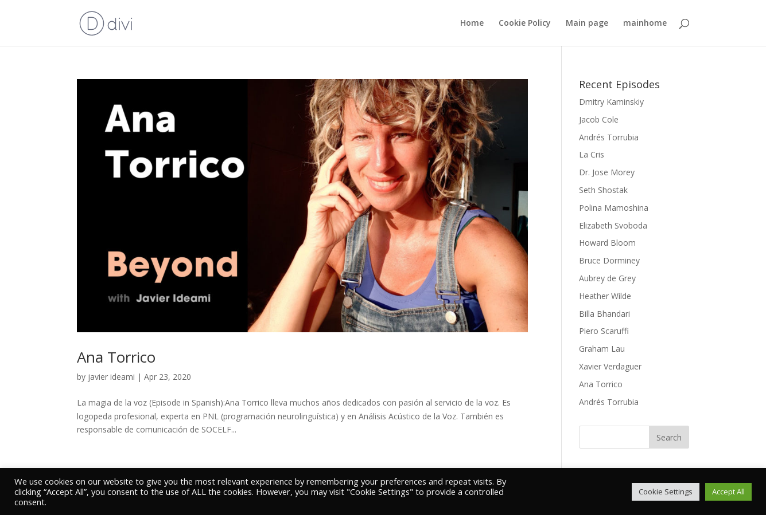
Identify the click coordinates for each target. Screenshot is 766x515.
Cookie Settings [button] (666, 491)
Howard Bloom (607, 242)
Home (472, 23)
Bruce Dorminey (609, 260)
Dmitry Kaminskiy (611, 101)
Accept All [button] (728, 491)
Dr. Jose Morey (607, 172)
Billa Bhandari (604, 313)
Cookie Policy (525, 23)
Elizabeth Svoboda (613, 225)
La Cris (591, 154)
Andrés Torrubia (609, 137)
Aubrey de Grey (607, 278)
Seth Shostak (603, 189)
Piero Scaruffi (604, 330)
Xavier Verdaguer (610, 366)
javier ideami (111, 376)
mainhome (645, 23)
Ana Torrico (116, 357)
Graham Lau (602, 348)
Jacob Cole (599, 119)
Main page (587, 23)
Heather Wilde (605, 295)
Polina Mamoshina (613, 207)
